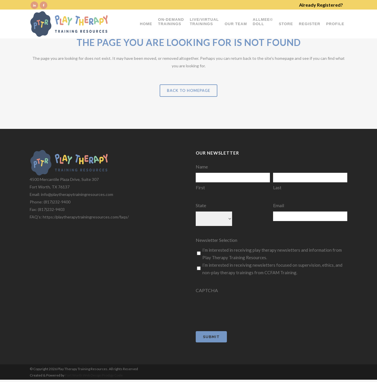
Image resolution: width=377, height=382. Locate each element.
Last (277, 187)
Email (278, 205)
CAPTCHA (207, 290)
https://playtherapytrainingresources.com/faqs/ (86, 216)
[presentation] (239, 307)
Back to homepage (188, 90)
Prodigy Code (112, 375)
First (200, 187)
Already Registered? (321, 5)
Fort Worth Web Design (83, 375)
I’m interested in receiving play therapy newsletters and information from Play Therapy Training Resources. (272, 253)
